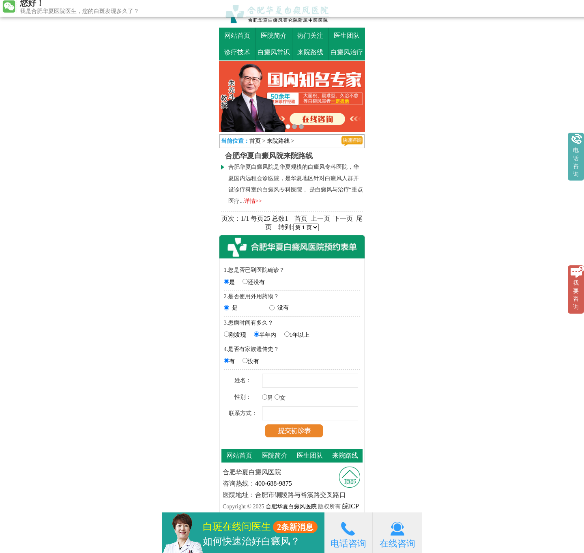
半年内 (267, 335)
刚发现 (237, 335)
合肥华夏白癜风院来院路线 (269, 156)
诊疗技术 (237, 52)
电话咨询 (348, 532)
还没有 (256, 282)
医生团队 (347, 35)
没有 (283, 308)
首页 (255, 141)
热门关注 (310, 35)
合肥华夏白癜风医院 (291, 507)
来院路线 (310, 52)
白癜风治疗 (347, 52)
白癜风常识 (274, 52)
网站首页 (237, 35)
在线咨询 (397, 532)
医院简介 (274, 35)
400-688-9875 (273, 483)
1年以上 (299, 335)
